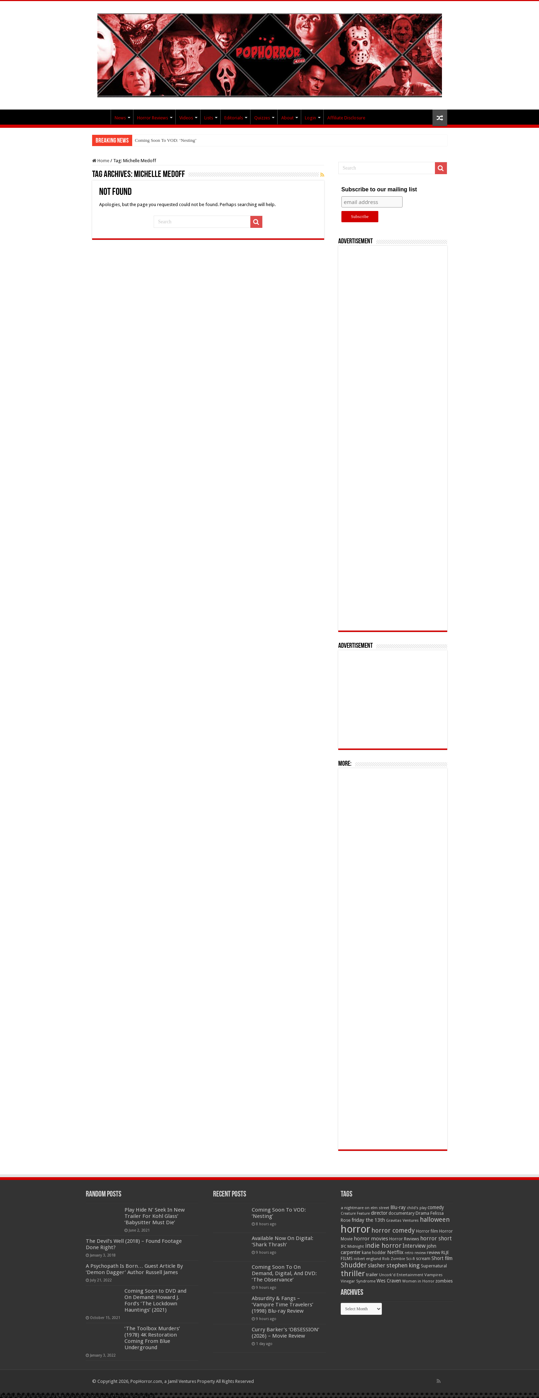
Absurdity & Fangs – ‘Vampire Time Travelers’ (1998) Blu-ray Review (282, 1304)
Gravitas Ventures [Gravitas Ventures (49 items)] (402, 1220)
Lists (208, 117)
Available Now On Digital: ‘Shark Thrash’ (282, 1241)
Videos (186, 117)
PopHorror (101, 117)
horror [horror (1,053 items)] (355, 1229)
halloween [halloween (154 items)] (435, 1219)
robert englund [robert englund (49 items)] (367, 1258)
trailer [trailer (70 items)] (372, 1274)
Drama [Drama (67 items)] (422, 1213)
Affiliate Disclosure (346, 117)
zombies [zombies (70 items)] (444, 1281)
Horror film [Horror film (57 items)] (427, 1231)
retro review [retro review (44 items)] (415, 1253)
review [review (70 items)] (433, 1252)
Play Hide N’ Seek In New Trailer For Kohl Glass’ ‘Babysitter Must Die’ (154, 1216)
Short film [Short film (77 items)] (442, 1258)
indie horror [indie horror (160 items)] (383, 1245)
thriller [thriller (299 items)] (353, 1273)
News (120, 117)
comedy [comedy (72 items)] (436, 1207)
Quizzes (262, 117)
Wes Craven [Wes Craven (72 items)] (389, 1281)
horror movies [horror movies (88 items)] (371, 1238)
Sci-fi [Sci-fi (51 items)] (410, 1258)
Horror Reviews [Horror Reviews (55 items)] (404, 1239)
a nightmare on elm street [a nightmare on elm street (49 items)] (365, 1207)
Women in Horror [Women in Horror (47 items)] (418, 1281)
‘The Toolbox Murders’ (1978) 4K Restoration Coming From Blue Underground (152, 1338)
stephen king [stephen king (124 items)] (403, 1265)
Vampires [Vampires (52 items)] (433, 1274)
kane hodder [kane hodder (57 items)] (374, 1252)
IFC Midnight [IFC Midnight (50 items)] (352, 1246)
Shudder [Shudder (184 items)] (354, 1265)
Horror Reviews (152, 117)
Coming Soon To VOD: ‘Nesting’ (166, 140)
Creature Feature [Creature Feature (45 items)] (355, 1213)
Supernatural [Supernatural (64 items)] (434, 1265)
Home (100, 160)
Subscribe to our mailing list (379, 189)
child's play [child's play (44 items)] (416, 1208)
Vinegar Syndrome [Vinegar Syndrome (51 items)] (358, 1281)
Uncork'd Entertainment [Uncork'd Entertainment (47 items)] (401, 1275)
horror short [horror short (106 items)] (436, 1238)
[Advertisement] (392, 438)
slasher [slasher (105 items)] (376, 1265)
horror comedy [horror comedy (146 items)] (393, 1230)
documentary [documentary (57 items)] (402, 1213)
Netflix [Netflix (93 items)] (395, 1252)
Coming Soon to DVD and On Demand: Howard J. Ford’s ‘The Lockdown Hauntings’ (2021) (155, 1300)
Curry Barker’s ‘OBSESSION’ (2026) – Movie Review (285, 1332)
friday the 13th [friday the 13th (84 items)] (368, 1220)
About (287, 117)
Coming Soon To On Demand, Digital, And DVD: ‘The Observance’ (284, 1273)
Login (310, 117)
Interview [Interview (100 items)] (414, 1246)
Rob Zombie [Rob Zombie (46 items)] (393, 1259)
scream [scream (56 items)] (423, 1258)
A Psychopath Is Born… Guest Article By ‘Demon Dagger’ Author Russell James (134, 1269)
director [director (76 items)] (379, 1213)
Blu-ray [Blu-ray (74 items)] (398, 1207)
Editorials (233, 117)
